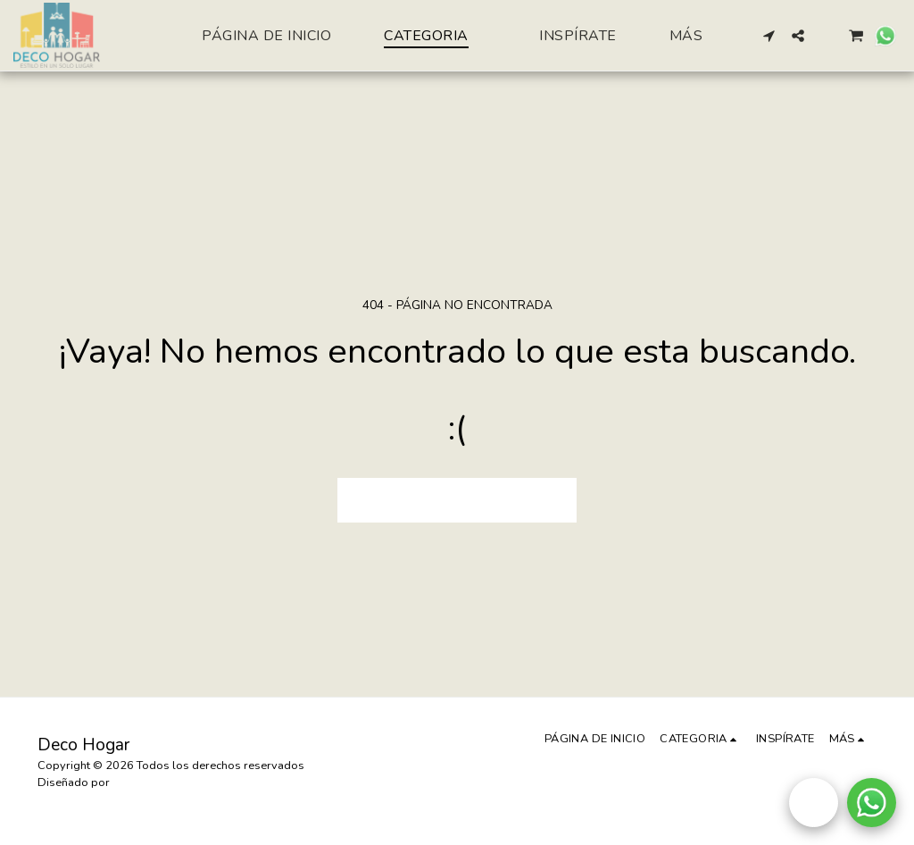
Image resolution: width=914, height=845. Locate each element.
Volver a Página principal (457, 500)
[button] (769, 36)
